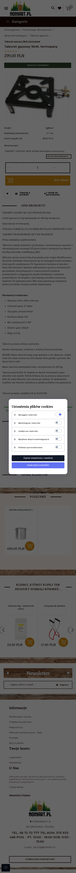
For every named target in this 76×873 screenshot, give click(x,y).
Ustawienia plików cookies (32, 407)
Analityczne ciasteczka (28, 431)
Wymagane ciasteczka (27, 415)
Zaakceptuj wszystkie (38, 465)
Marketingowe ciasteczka (29, 423)
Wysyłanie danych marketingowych (33, 439)
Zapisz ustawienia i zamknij (38, 458)
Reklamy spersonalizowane (30, 447)
